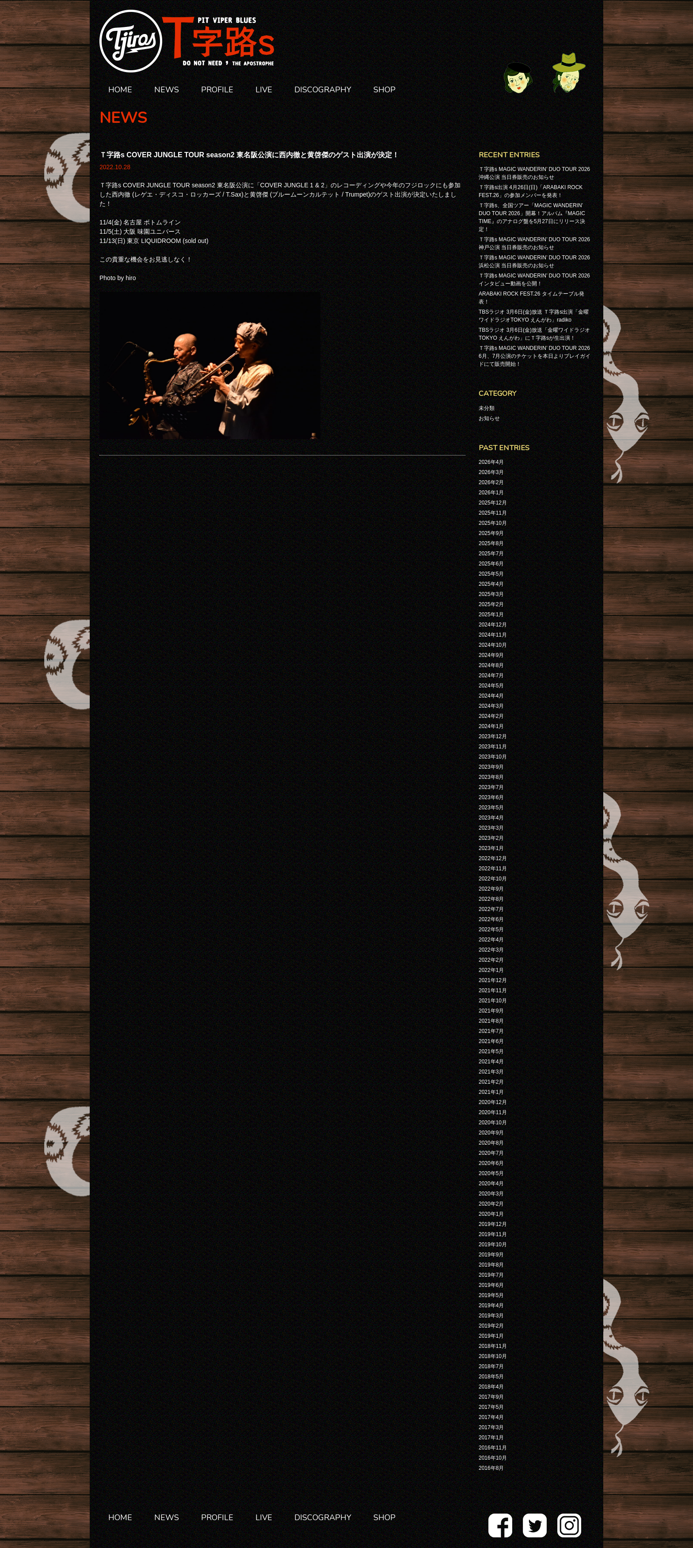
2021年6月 (491, 1041)
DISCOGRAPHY (322, 90)
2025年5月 (491, 574)
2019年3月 (491, 1316)
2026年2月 (491, 482)
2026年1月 (491, 492)
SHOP (384, 90)
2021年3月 (491, 1072)
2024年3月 (491, 706)
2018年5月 (491, 1376)
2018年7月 (491, 1366)
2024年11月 (493, 635)
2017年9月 (491, 1397)
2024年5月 (491, 686)
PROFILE (217, 90)
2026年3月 (491, 472)
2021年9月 (491, 1011)
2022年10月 (493, 879)
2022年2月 (491, 960)
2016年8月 (491, 1468)
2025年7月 (491, 553)
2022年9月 (491, 889)
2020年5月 (491, 1173)
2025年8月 (491, 543)
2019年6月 (491, 1285)
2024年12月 (493, 625)
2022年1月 (491, 970)
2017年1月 (491, 1437)
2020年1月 (491, 1214)
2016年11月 (493, 1448)
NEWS (166, 90)
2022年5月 (491, 929)
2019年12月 (493, 1224)
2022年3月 (491, 950)
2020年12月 (493, 1102)
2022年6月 (491, 919)
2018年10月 (493, 1356)
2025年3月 (491, 594)
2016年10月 (493, 1458)
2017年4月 (491, 1417)
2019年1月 (491, 1336)
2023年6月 (491, 797)
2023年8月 (491, 777)
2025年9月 (491, 533)
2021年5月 (491, 1051)
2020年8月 (491, 1143)
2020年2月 (491, 1204)
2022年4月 (491, 940)
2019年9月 (491, 1255)
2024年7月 (491, 675)
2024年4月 (491, 696)
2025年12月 (493, 503)
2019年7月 (491, 1275)
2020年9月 (491, 1133)
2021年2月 (491, 1082)
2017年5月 (491, 1407)
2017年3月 (491, 1427)
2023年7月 (491, 787)
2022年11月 (493, 868)
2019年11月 (493, 1234)
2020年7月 (491, 1153)
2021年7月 (491, 1031)
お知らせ (489, 418)
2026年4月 (491, 462)
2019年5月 (491, 1295)
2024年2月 (491, 716)
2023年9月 (491, 767)
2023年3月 (491, 828)
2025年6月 (491, 564)
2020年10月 (493, 1122)
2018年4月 (491, 1387)
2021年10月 (493, 1001)
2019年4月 (491, 1305)
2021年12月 (493, 980)
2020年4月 (491, 1183)
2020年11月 (493, 1112)
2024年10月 (493, 645)
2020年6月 (491, 1163)
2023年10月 (493, 757)
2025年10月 (493, 523)
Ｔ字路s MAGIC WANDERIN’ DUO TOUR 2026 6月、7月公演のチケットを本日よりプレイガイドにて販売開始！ (534, 356)
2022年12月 (493, 858)
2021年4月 (491, 1062)
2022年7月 (491, 909)
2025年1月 (491, 614)
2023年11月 (493, 747)
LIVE (263, 90)
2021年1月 (491, 1092)
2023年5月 (491, 807)
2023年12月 (493, 736)
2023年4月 (491, 818)
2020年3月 (491, 1194)
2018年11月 (493, 1346)
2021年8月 (491, 1021)
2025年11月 (493, 513)
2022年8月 (491, 899)
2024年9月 (491, 655)
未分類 (487, 408)
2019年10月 (493, 1244)
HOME (120, 90)
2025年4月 (491, 584)
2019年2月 (491, 1326)
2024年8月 (491, 665)
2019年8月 (491, 1265)
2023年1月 (491, 848)
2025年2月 (491, 604)
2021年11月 (493, 990)
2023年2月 (491, 838)
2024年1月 (491, 726)
